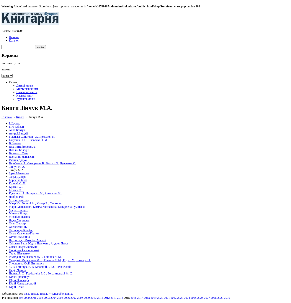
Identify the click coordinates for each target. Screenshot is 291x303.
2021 (167, 297)
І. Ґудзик (14, 123)
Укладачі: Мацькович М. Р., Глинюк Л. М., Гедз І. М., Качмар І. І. (50, 260)
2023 (180, 297)
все (21, 297)
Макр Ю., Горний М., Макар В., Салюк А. (35, 203)
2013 (113, 297)
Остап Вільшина (19, 236)
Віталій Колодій (19, 150)
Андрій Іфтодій (18, 133)
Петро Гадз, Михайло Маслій (27, 240)
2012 (107, 297)
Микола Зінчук (18, 213)
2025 (194, 297)
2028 (214, 297)
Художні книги (25, 98)
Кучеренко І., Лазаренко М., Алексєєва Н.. (35, 193)
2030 (227, 297)
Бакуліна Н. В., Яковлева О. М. (28, 140)
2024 (187, 297)
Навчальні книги (26, 92)
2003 (47, 297)
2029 (220, 297)
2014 (120, 297)
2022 (173, 297)
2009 (87, 297)
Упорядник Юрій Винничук (26, 263)
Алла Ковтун (17, 130)
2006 (67, 297)
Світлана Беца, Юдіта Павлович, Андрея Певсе (38, 243)
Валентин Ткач (18, 153)
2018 (147, 297)
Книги (20, 117)
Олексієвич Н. (18, 226)
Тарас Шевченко (19, 253)
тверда (35, 293)
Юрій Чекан (16, 286)
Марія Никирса (18, 210)
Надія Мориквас (19, 220)
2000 (27, 297)
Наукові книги (25, 95)
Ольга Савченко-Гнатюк (24, 233)
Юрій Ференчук (19, 280)
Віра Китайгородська (22, 146)
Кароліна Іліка (18, 180)
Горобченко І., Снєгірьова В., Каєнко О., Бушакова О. (42, 163)
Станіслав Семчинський (24, 250)
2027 (207, 297)
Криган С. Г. (16, 186)
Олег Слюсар (17, 223)
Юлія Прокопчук (19, 276)
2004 (53, 297)
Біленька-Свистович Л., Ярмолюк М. (32, 136)
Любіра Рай (16, 196)
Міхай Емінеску (19, 200)
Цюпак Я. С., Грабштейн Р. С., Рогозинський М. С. (41, 273)
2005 (60, 297)
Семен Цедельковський (23, 246)
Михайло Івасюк (19, 216)
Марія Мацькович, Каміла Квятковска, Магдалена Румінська (47, 206)
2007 (73, 297)
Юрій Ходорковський (22, 283)
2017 (140, 297)
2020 (160, 297)
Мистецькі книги (27, 88)
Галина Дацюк (18, 160)
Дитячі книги (24, 85)
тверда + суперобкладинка (56, 293)
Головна (14, 37)
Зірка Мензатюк (19, 173)
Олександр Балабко (21, 230)
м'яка (27, 293)
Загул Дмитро (17, 176)
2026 (200, 297)
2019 (153, 297)
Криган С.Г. (16, 190)
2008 (80, 297)
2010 (94, 297)
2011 (100, 297)
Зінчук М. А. (17, 166)
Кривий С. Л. (17, 183)
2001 (33, 297)
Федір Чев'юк (17, 270)
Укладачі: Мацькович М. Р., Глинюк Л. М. (35, 256)
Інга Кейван (16, 126)
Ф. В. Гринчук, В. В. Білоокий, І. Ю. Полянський (40, 266)
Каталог (14, 40)
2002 (40, 297)
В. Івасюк (15, 143)
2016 (133, 297)
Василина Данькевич (22, 156)
